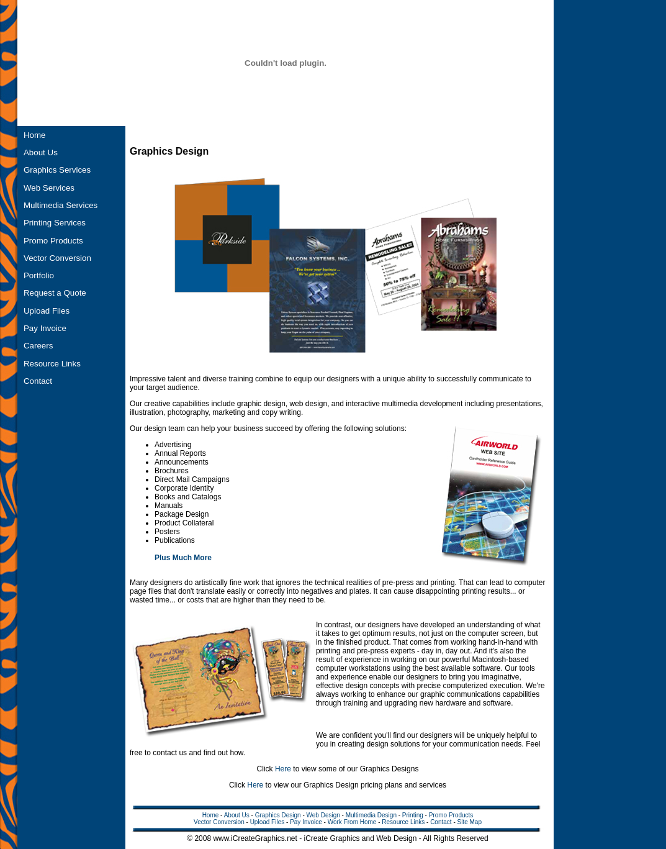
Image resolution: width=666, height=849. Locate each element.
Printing (412, 815)
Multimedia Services (60, 205)
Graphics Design (278, 815)
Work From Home (352, 822)
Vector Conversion (57, 258)
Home (35, 135)
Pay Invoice (45, 328)
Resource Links (52, 363)
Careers (38, 345)
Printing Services (55, 222)
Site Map (469, 822)
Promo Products (53, 240)
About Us (41, 152)
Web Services (49, 188)
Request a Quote (55, 292)
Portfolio (39, 275)
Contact (38, 381)
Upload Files (47, 311)
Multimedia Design (371, 815)
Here (283, 769)
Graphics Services (57, 170)
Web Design (323, 815)
